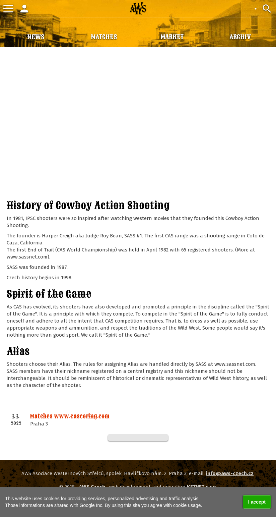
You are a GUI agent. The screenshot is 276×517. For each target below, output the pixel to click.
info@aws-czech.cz (230, 473)
